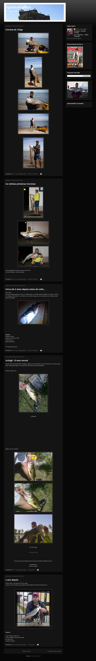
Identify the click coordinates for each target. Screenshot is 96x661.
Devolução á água (33, 552)
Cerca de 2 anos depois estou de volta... (25, 289)
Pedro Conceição (81, 29)
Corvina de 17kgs (14, 29)
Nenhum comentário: (33, 174)
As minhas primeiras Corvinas (21, 184)
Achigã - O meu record (17, 360)
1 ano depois (12, 580)
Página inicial (26, 651)
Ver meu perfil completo (74, 38)
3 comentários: (31, 644)
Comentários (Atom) (35, 656)
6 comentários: (31, 569)
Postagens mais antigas (54, 651)
